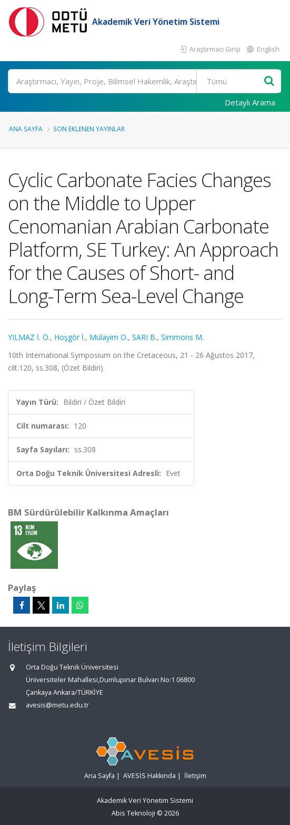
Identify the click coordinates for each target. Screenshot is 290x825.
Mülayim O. (108, 337)
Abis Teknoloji (133, 813)
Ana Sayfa (26, 128)
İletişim (195, 775)
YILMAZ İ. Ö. (29, 337)
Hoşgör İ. (69, 337)
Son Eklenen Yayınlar (89, 128)
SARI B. (144, 337)
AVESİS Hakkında (149, 775)
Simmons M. (182, 337)
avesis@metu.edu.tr (57, 705)
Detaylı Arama (250, 102)
